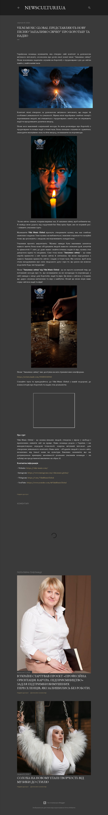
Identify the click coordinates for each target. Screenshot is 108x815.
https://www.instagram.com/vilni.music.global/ (48, 473)
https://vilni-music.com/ (37, 468)
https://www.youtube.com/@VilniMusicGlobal (46, 482)
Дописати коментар (38, 693)
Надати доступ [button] (22, 494)
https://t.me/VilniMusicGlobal (41, 478)
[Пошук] (89, 7)
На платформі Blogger (54, 802)
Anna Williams (69, 808)
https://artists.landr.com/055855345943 (34, 377)
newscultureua (45, 8)
